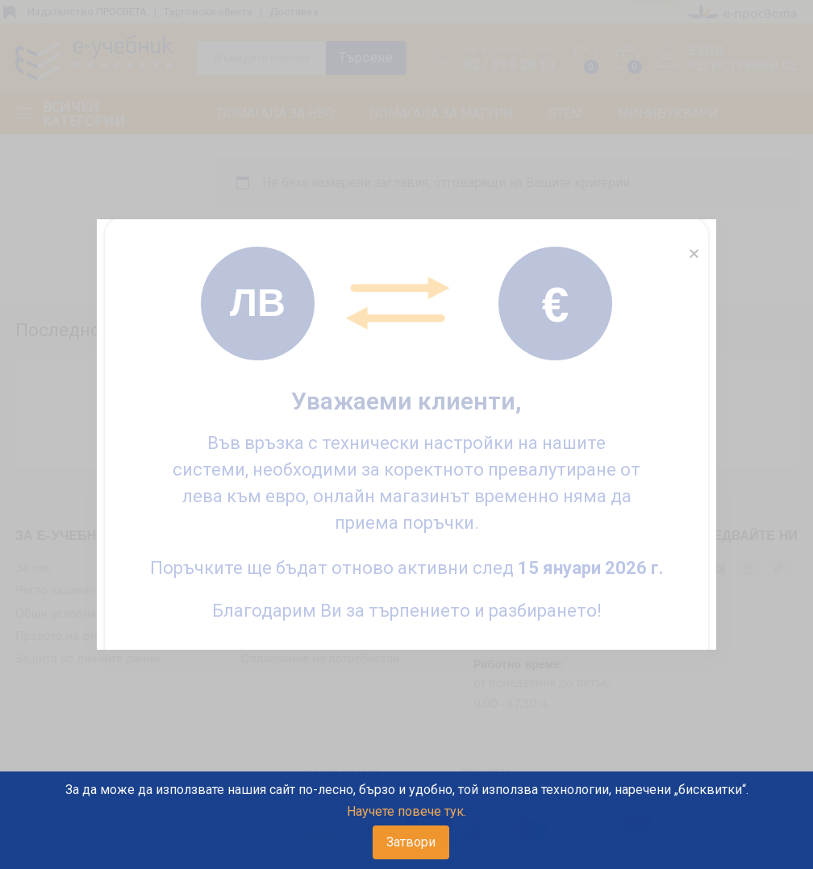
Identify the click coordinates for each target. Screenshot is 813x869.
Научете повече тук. (406, 811)
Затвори (411, 842)
